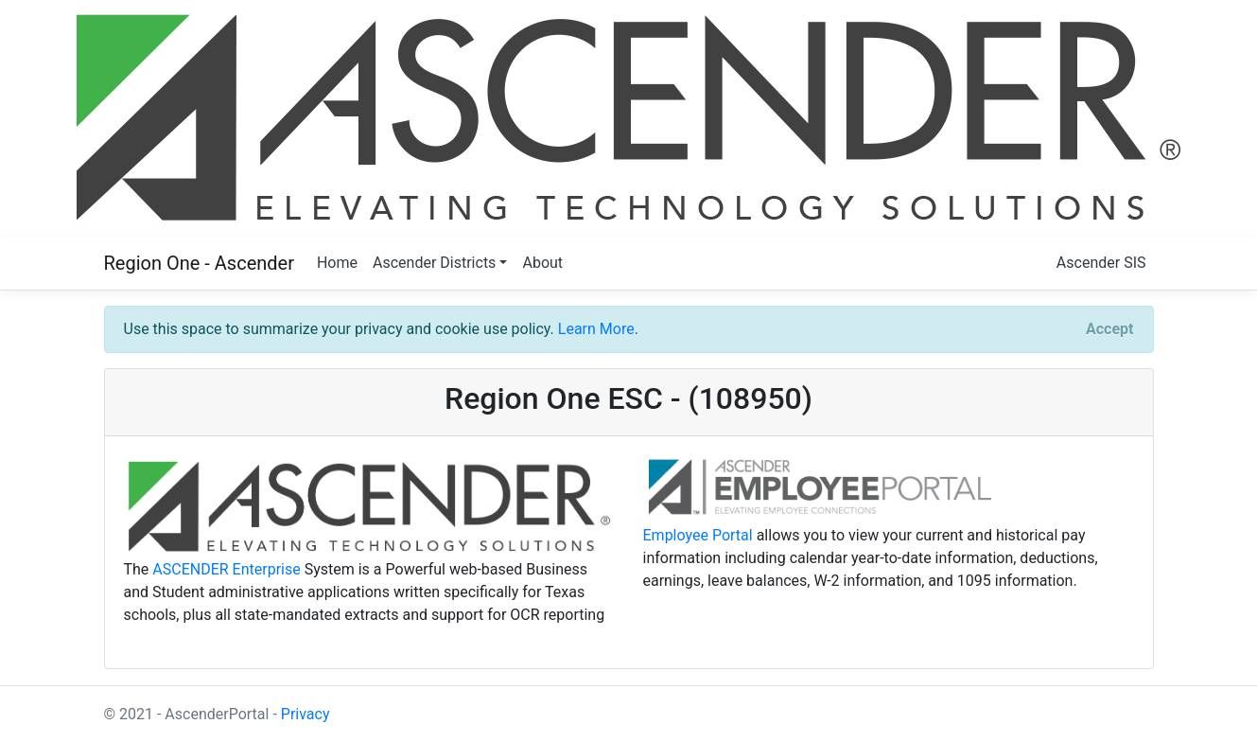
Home (337, 263)
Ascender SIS (1101, 263)
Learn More (596, 329)
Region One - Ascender (199, 263)
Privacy (305, 714)
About (542, 263)
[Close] (1109, 329)
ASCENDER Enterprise (226, 569)
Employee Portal (698, 535)
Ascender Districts (434, 263)
